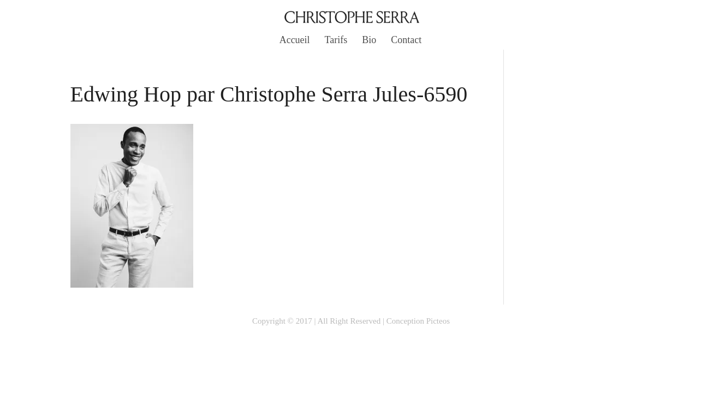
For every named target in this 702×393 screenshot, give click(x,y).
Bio (369, 40)
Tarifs (336, 40)
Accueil (294, 40)
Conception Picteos (418, 321)
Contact (406, 40)
